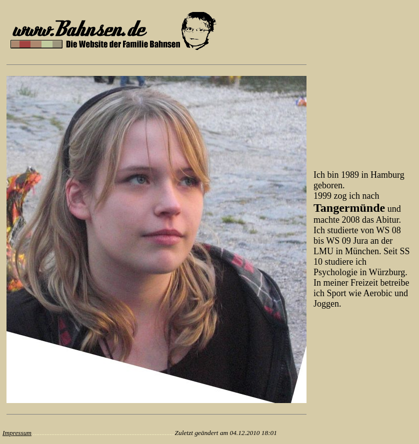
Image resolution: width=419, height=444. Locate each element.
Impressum (17, 433)
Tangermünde (349, 207)
